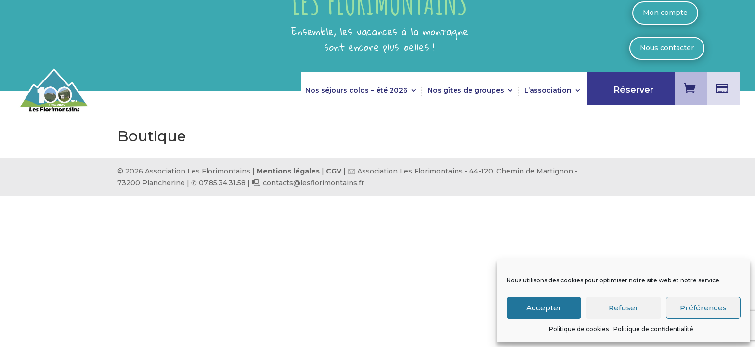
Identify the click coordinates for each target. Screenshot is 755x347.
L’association (548, 90)
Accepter (543, 307)
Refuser (623, 307)
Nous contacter (667, 47)
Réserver (633, 90)
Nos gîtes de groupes (466, 90)
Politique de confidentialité (653, 329)
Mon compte (665, 12)
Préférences (703, 307)
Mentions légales (288, 171)
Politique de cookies (579, 329)
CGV (334, 171)
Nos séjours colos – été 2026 (356, 90)
